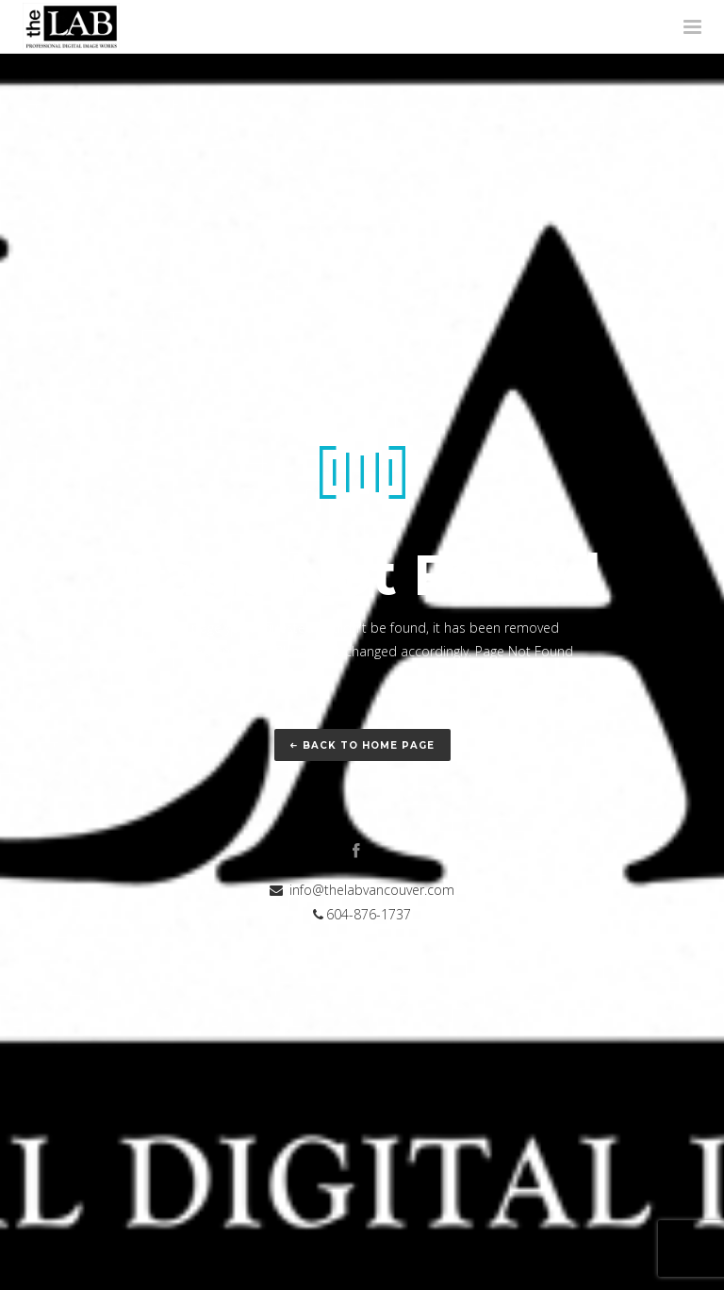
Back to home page (362, 745)
